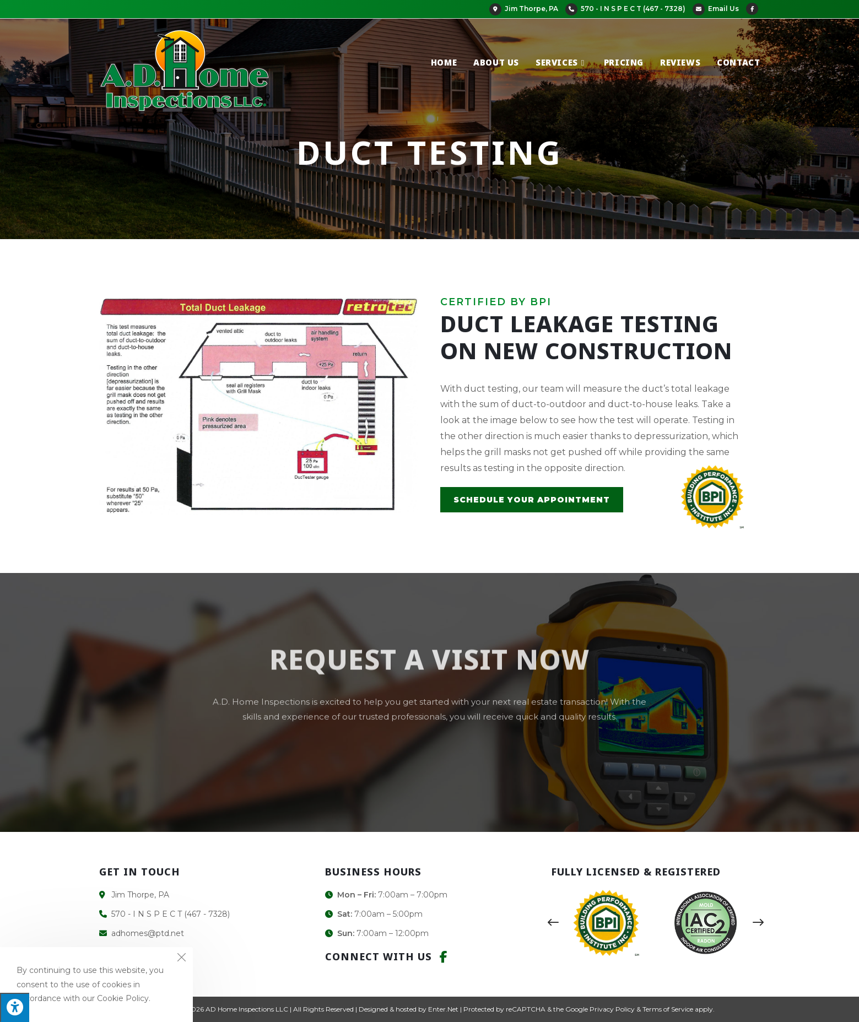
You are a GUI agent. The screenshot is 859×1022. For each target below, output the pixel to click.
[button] (553, 922)
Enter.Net (443, 1009)
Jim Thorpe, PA (523, 8)
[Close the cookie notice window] (181, 958)
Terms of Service (667, 1009)
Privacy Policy (612, 1009)
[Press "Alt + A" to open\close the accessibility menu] (14, 1007)
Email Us (716, 8)
